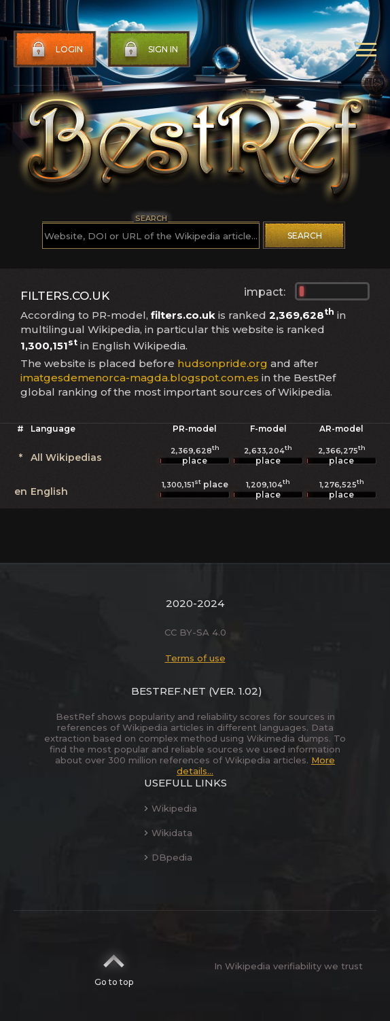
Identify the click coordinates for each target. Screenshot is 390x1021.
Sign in (149, 50)
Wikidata (168, 832)
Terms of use (195, 658)
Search (304, 235)
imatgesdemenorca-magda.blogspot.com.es (139, 377)
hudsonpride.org (222, 363)
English (49, 491)
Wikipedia (170, 808)
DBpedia (168, 857)
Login (56, 50)
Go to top (114, 966)
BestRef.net (168, 691)
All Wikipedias (66, 457)
